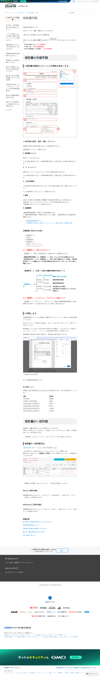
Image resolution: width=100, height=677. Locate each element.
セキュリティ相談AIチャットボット (60, 634)
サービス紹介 (9, 562)
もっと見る (8, 110)
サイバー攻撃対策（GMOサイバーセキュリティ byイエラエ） (26, 636)
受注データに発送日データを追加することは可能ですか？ (12, 104)
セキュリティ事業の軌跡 (73, 636)
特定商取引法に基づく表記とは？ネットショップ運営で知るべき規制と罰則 (49, 223)
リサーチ (55, 672)
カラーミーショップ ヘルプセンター (15, 12)
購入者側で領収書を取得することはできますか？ (38, 522)
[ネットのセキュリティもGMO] (13, 1)
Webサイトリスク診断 (47, 635)
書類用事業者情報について (35, 221)
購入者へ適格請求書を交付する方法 (12, 96)
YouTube (20, 572)
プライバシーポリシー (26, 562)
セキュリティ (38, 672)
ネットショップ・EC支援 (21, 672)
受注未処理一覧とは (29, 535)
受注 (37, 12)
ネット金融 (66, 672)
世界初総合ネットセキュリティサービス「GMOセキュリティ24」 (17, 635)
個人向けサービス (79, 672)
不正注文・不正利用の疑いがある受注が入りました (12, 27)
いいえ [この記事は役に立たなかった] (66, 550)
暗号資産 (72, 672)
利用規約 (16, 562)
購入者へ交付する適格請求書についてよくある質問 (12, 78)
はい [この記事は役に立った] (59, 550)
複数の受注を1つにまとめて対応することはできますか (12, 47)
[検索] (81, 12)
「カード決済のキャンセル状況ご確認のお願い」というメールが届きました (12, 37)
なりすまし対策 (62, 636)
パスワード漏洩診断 (37, 635)
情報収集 (60, 672)
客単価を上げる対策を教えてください (12, 61)
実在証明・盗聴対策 (8, 636)
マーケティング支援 (47, 672)
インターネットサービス (9, 672)
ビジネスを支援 (31, 672)
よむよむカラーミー (11, 572)
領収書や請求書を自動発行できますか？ (12, 54)
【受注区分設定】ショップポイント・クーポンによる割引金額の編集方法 (12, 87)
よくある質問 (30, 12)
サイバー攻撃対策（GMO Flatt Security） (49, 636)
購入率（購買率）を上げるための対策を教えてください (12, 69)
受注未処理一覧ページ (31, 447)
